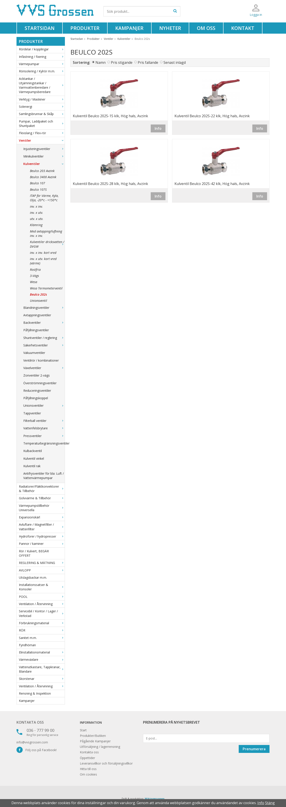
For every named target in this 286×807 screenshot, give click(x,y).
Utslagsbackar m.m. (33, 577)
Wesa (33, 282)
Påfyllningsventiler (36, 330)
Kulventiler (44, 164)
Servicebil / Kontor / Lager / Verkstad (42, 613)
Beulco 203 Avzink (42, 171)
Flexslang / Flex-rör (42, 133)
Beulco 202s (38, 294)
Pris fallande (148, 62)
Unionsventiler (44, 405)
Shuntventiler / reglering (44, 338)
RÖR (42, 630)
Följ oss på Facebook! (36, 750)
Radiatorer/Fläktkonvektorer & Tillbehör (42, 488)
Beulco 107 (37, 183)
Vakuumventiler (34, 353)
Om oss (206, 28)
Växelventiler (44, 368)
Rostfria (35, 269)
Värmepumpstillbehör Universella (42, 507)
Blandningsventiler (44, 308)
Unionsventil (38, 300)
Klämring (36, 225)
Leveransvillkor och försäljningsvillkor (106, 763)
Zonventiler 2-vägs (36, 375)
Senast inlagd (174, 62)
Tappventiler (32, 413)
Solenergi (42, 106)
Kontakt (242, 28)
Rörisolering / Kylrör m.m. (42, 71)
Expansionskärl (42, 517)
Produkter (84, 28)
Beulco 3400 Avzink (43, 177)
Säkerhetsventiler (44, 345)
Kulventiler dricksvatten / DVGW (47, 244)
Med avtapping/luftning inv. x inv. (46, 233)
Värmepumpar (42, 64)
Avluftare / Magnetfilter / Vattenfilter (42, 526)
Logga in (256, 15)
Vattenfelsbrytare (44, 428)
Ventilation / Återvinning (42, 604)
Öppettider (87, 758)
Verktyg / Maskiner (42, 99)
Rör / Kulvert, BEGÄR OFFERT (34, 553)
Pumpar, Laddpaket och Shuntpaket (42, 123)
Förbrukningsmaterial (42, 623)
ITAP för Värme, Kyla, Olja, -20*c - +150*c (44, 198)
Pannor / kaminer (42, 544)
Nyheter (170, 28)
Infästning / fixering (42, 57)
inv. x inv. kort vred (43, 253)
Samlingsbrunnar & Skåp (42, 114)
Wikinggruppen (155, 798)
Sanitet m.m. (42, 638)
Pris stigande (121, 62)
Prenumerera (254, 749)
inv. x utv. (36, 212)
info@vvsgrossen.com (32, 742)
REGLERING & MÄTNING (42, 563)
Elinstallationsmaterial (42, 652)
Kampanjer (129, 28)
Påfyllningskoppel (35, 398)
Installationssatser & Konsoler (42, 587)
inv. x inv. (36, 206)
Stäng (270, 802)
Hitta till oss (88, 769)
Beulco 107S (38, 189)
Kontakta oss (30, 722)
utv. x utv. (36, 219)
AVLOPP (42, 570)
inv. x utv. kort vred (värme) (43, 261)
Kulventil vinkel (33, 458)
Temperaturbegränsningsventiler (44, 443)
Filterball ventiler (44, 421)
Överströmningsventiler (40, 383)
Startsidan (40, 28)
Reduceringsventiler (37, 390)
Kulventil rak (31, 466)
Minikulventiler (44, 156)
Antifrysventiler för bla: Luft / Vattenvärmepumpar (43, 475)
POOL (42, 597)
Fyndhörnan (27, 645)
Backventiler (44, 322)
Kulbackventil (32, 451)
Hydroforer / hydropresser (42, 536)
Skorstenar (42, 679)
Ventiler (42, 140)
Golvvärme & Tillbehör (42, 498)
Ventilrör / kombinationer (41, 360)
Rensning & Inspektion (35, 693)
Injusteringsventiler (44, 149)
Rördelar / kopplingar (42, 49)
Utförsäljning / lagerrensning (100, 747)
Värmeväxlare (42, 659)
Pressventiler (44, 436)
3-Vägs (34, 276)
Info (158, 128)
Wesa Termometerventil (46, 288)
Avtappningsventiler (37, 315)
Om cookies (88, 774)
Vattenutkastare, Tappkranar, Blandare (42, 669)
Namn (100, 62)
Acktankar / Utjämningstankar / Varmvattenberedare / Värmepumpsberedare (42, 85)
